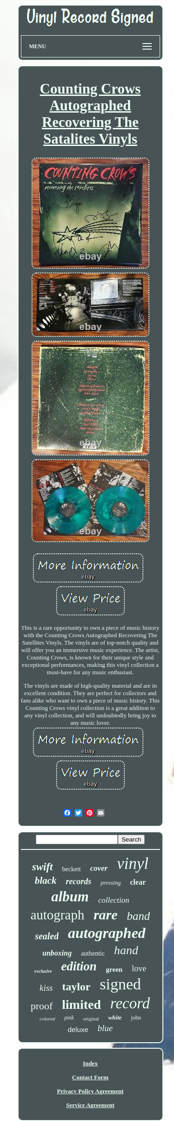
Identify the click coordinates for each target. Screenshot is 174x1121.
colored (47, 1018)
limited (81, 1004)
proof (42, 1006)
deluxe (78, 1029)
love (139, 968)
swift (42, 867)
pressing (111, 882)
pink (69, 1017)
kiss (46, 988)
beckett (71, 869)
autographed (106, 933)
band (138, 916)
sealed (46, 936)
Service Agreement (90, 1105)
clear (138, 882)
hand (126, 950)
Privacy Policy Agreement (90, 1091)
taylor (76, 987)
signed (120, 984)
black (46, 880)
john (136, 1017)
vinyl (132, 864)
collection (113, 900)
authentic (92, 953)
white (115, 1017)
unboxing (56, 953)
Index (90, 1063)
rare (106, 914)
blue (105, 1028)
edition (79, 966)
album (70, 896)
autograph (57, 914)
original (91, 1018)
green (114, 969)
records (78, 881)
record (130, 1003)
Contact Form (90, 1077)
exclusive (43, 971)
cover (99, 868)
